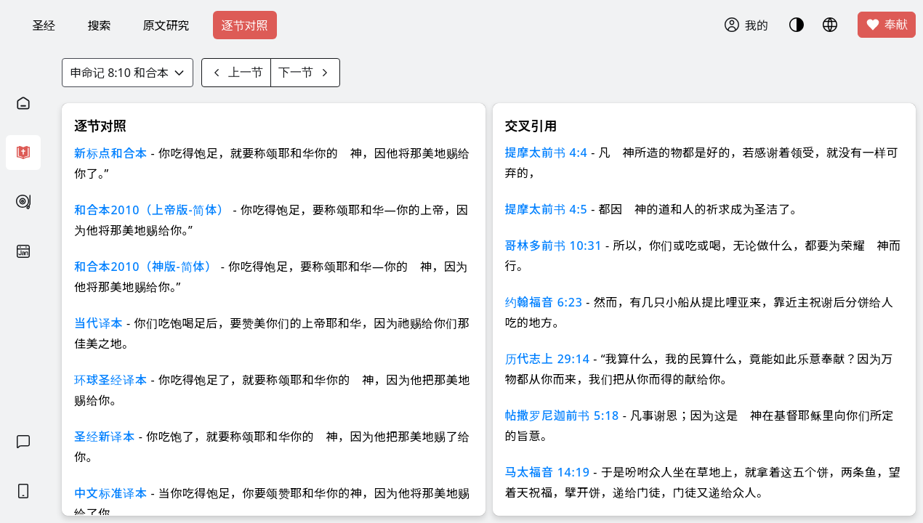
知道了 (369, 124)
